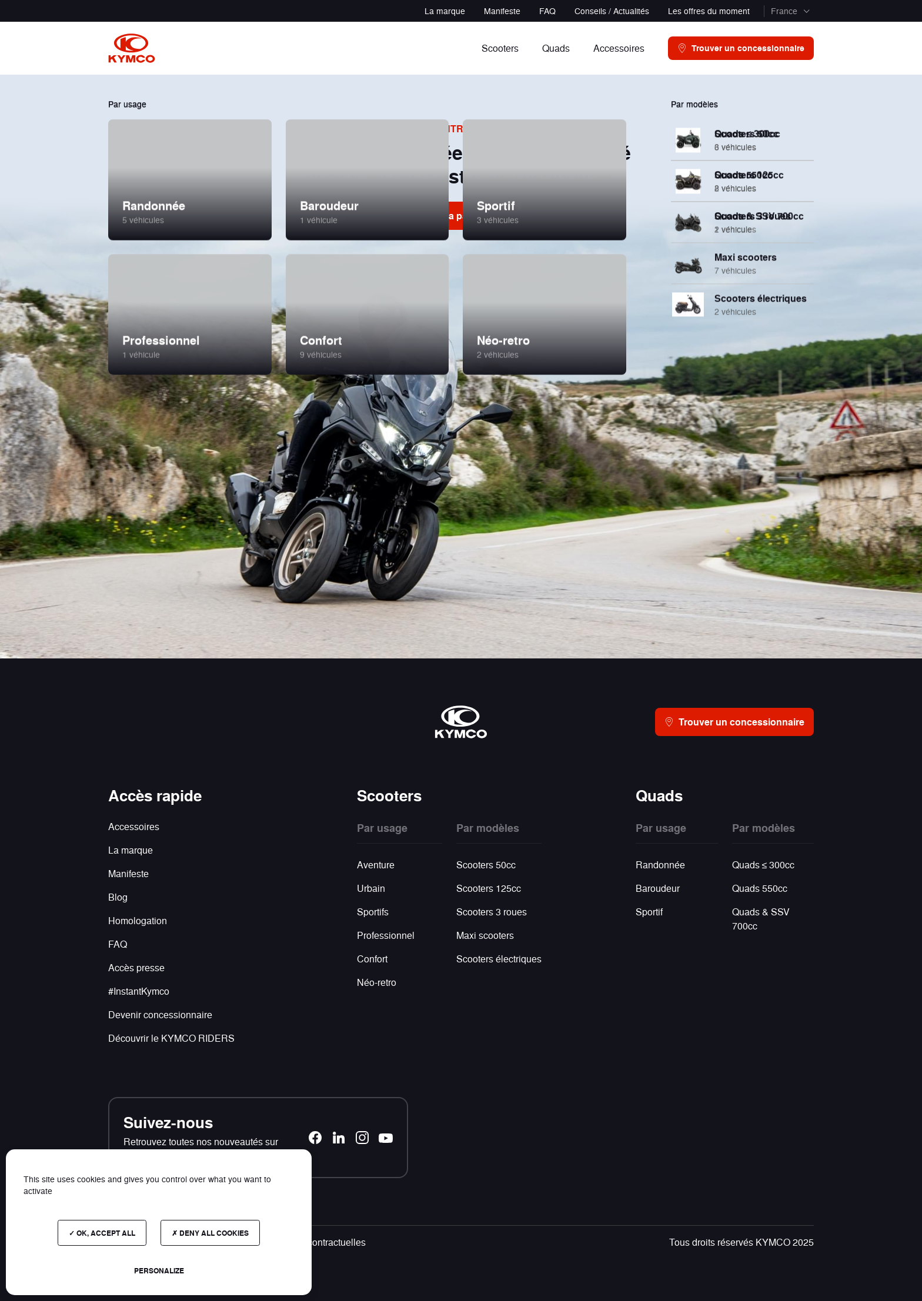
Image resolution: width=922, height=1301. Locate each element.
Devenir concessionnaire (160, 1014)
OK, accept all (102, 1233)
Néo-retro (376, 982)
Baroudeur (658, 888)
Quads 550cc (759, 888)
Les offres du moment (709, 10)
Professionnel (386, 935)
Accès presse (136, 967)
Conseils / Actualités (611, 10)
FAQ (547, 10)
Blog (118, 897)
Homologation (137, 920)
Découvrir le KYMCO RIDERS (171, 1038)
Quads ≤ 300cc (763, 864)
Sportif (649, 911)
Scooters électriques (499, 958)
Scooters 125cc (488, 888)
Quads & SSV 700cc (761, 918)
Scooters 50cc (486, 864)
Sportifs (373, 911)
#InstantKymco (138, 991)
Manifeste (502, 10)
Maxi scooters (485, 935)
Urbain (371, 888)
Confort (372, 958)
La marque (445, 10)
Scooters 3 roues (491, 911)
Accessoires (133, 826)
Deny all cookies (210, 1233)
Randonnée (660, 864)
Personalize (159, 1270)
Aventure (376, 864)
